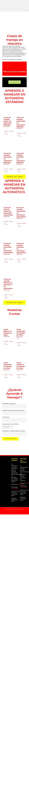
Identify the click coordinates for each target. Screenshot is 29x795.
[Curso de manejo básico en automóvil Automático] (8, 199)
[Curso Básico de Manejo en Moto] (8, 321)
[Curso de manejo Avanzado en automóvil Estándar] (8, 145)
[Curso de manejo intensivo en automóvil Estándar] (21, 145)
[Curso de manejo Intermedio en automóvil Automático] (21, 199)
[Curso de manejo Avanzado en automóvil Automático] (8, 235)
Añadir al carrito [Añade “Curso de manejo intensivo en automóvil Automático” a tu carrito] (19, 260)
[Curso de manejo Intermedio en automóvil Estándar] (21, 109)
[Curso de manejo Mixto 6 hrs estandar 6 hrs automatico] (8, 271)
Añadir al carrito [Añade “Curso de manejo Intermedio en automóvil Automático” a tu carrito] (19, 225)
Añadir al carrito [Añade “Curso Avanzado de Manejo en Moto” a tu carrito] (6, 376)
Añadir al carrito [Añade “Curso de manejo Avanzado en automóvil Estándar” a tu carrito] (6, 170)
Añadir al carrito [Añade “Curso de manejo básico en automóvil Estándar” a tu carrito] (6, 133)
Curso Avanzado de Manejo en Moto (8, 365)
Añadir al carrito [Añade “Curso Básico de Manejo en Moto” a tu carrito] (6, 343)
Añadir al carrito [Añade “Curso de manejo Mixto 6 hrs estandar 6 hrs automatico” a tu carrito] (6, 296)
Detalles (11, 131)
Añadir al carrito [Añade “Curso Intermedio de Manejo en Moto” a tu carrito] (19, 344)
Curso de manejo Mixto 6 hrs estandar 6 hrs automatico (8, 283)
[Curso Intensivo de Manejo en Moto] (21, 354)
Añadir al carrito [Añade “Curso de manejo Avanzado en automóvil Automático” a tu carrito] (6, 260)
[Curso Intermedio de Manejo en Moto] (21, 321)
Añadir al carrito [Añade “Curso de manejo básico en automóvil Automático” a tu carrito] (6, 223)
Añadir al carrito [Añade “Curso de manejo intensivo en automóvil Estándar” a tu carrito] (19, 170)
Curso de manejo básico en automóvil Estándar (8, 121)
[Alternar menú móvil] (26, 10)
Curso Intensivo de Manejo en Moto (21, 365)
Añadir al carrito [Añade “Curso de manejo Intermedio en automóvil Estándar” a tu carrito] (19, 135)
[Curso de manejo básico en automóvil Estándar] (8, 109)
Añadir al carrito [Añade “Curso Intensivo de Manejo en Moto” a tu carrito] (19, 376)
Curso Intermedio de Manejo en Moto (21, 332)
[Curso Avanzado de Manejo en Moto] (8, 354)
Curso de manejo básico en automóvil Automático (8, 211)
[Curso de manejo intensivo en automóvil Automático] (21, 235)
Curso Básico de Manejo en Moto (8, 332)
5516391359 (14, 488)
